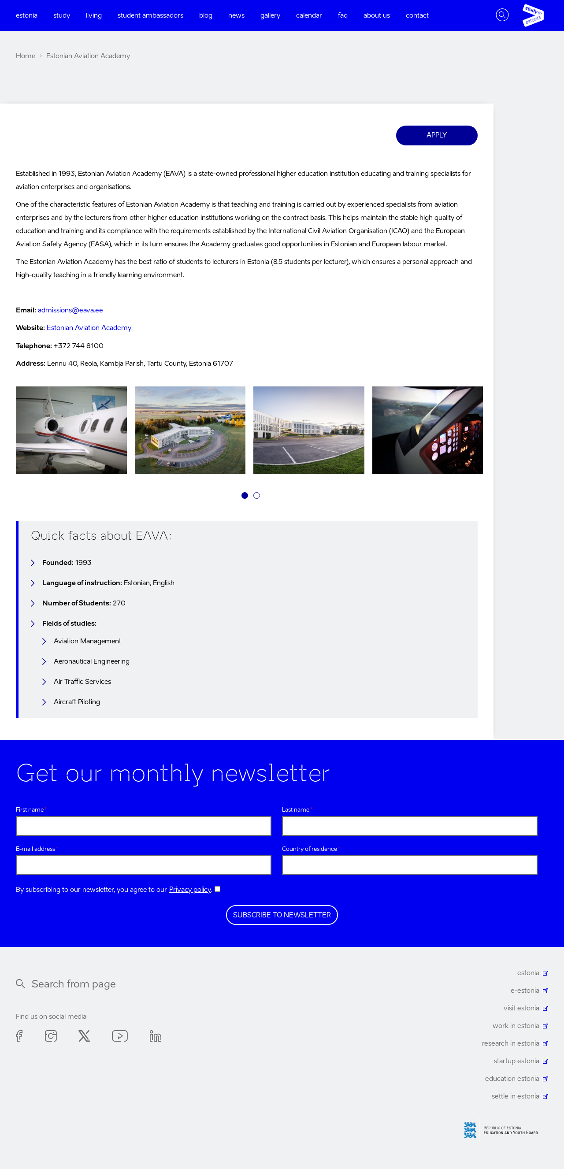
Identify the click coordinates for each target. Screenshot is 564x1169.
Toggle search (502, 15)
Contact (417, 15)
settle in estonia (516, 1096)
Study (61, 15)
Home (25, 56)
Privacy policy (190, 890)
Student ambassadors (150, 15)
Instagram (50, 1037)
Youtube (120, 1037)
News (236, 15)
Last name (295, 810)
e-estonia (525, 990)
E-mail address (35, 849)
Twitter (84, 1037)
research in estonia (511, 1043)
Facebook (19, 1037)
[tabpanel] (71, 432)
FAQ (343, 15)
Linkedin (155, 1037)
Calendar (309, 15)
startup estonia (516, 1061)
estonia (528, 973)
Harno (504, 1130)
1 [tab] (244, 495)
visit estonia (521, 1008)
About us (377, 15)
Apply (437, 135)
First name (30, 810)
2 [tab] (256, 495)
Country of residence (309, 849)
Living (94, 15)
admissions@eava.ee (70, 310)
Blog (205, 15)
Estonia (26, 15)
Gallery (270, 15)
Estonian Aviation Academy (88, 328)
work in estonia (516, 1026)
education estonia (512, 1079)
